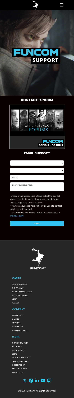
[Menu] (61, 5)
